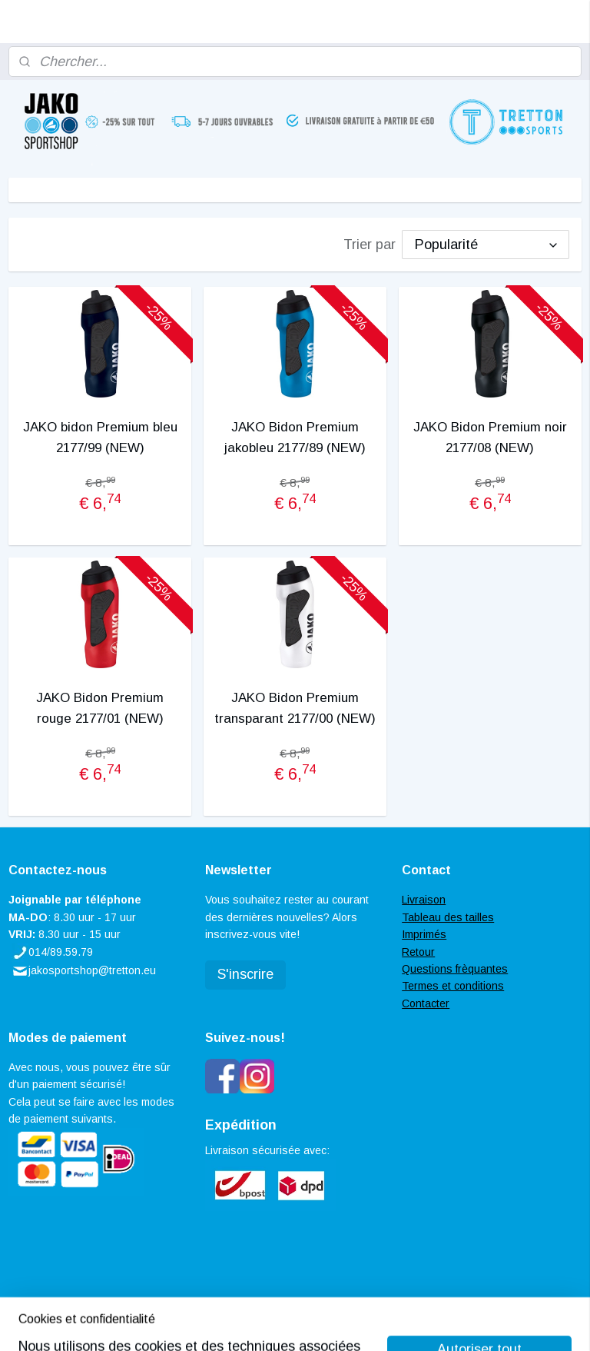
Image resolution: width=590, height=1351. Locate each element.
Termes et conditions (453, 986)
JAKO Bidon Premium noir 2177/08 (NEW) (490, 437)
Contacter (425, 1003)
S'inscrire (245, 974)
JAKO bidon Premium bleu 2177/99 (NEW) (100, 437)
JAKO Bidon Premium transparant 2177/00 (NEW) (295, 708)
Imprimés (424, 934)
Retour (418, 952)
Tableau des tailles (448, 917)
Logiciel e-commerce (327, 1322)
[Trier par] (485, 244)
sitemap (245, 1322)
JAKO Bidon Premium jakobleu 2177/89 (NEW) (295, 437)
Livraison (424, 899)
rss (273, 1322)
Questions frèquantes (455, 969)
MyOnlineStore (450, 1322)
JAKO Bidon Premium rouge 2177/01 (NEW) (100, 708)
